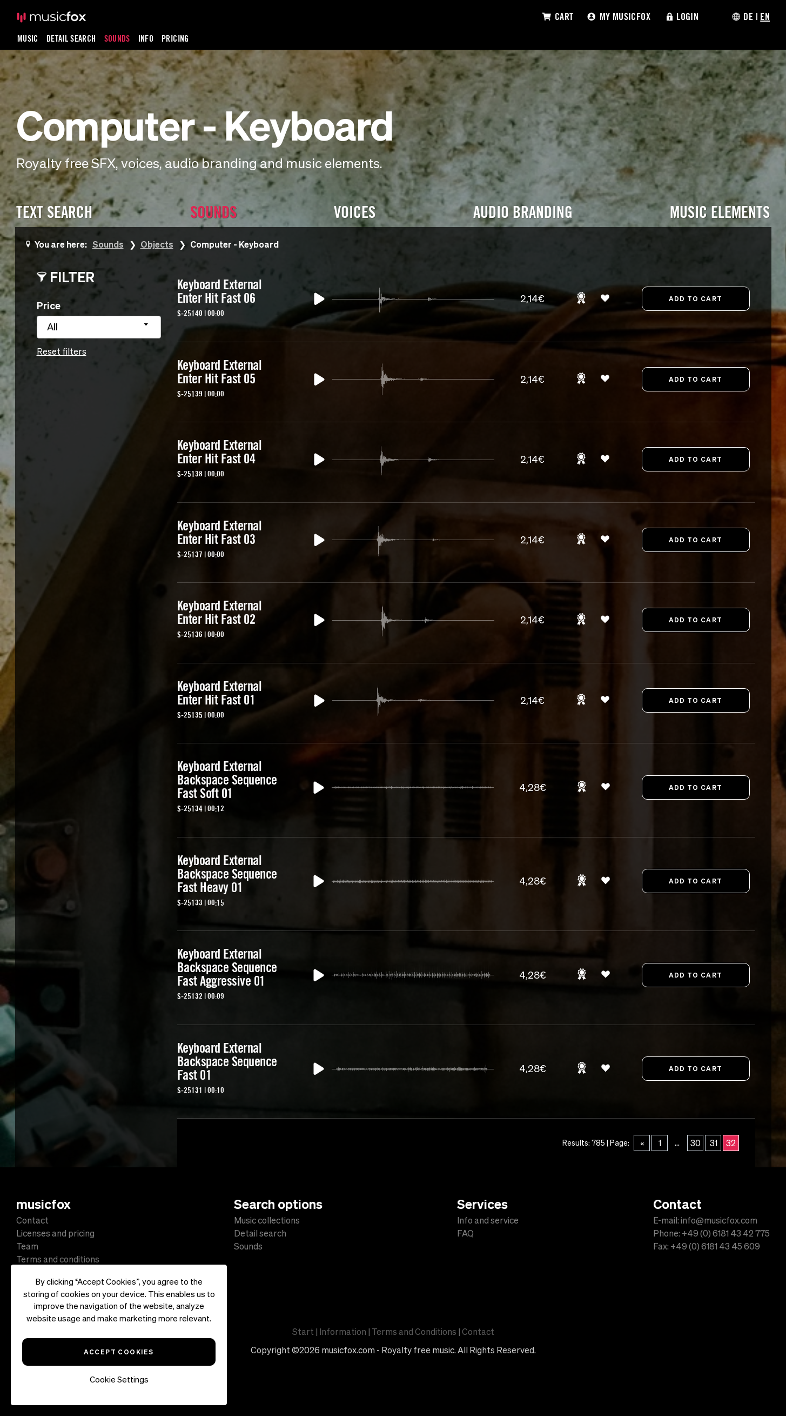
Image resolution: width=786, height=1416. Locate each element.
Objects (156, 244)
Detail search (260, 1233)
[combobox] (99, 327)
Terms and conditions (57, 1259)
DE (748, 16)
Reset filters (61, 351)
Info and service (488, 1220)
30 (695, 1143)
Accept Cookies (118, 1351)
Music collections (267, 1220)
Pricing (175, 38)
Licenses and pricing (55, 1233)
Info (145, 38)
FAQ (465, 1233)
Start (303, 1332)
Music (27, 38)
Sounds (117, 38)
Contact (32, 1220)
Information (342, 1332)
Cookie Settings (119, 1379)
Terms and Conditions (414, 1332)
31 (713, 1143)
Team (27, 1246)
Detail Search (71, 38)
